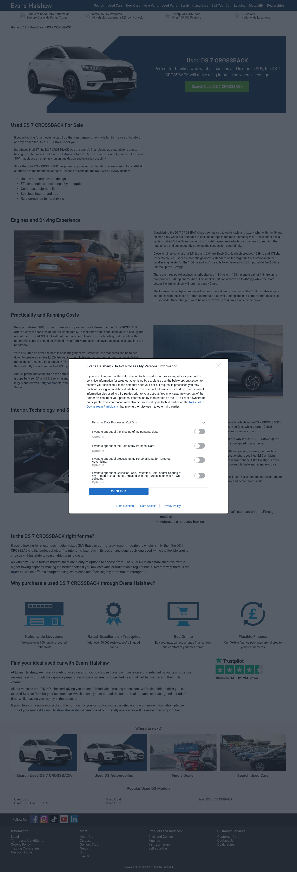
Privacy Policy (172, 506)
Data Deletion (125, 506)
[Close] (220, 366)
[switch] (199, 431)
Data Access (148, 506)
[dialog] (148, 436)
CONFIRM (118, 491)
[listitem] (148, 422)
